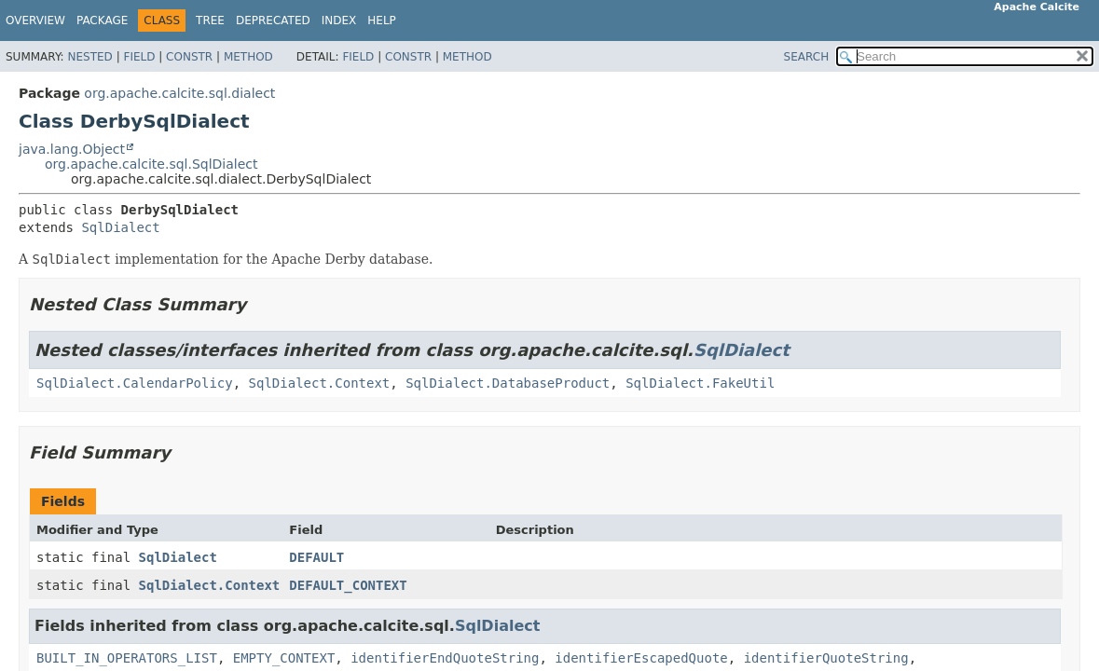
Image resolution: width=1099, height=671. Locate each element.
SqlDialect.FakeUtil (700, 383)
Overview (35, 20)
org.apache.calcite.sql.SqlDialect (151, 164)
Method (248, 56)
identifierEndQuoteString (444, 657)
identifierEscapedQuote (641, 657)
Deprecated (273, 20)
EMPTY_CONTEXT (284, 657)
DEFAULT (316, 557)
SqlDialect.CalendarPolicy (134, 383)
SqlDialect (120, 227)
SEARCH (807, 56)
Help (381, 20)
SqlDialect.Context (320, 383)
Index (339, 20)
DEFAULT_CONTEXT (347, 585)
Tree (210, 20)
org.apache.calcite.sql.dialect (179, 93)
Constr (189, 56)
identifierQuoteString (826, 657)
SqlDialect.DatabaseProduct (507, 383)
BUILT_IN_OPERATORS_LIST (126, 657)
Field (139, 56)
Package (102, 20)
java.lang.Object (72, 149)
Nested (89, 56)
